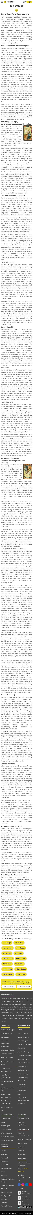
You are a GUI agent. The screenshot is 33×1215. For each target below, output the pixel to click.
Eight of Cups (20, 959)
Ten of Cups (19, 964)
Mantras (20, 1094)
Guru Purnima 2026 (7, 1137)
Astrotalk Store (23, 1033)
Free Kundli (21, 1048)
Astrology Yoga (23, 1067)
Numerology (22, 1091)
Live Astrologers (23, 1041)
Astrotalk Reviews (24, 1063)
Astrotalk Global (6, 1206)
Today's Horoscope (7, 1030)
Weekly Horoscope (7, 1050)
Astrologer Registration (22, 1123)
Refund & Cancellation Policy (24, 1134)
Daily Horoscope (6, 1033)
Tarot (3, 1122)
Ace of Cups (7, 943)
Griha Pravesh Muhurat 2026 (6, 1102)
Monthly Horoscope (7, 1054)
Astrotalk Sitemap (7, 1140)
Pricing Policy (22, 1154)
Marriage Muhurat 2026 (7, 1089)
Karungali (4, 1158)
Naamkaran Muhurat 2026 (6, 1076)
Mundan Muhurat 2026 (7, 1108)
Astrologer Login (23, 1118)
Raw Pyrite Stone (6, 1196)
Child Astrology (23, 1074)
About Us (21, 1151)
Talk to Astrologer (24, 1059)
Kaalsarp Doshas (23, 1070)
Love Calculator (6, 1133)
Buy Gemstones (6, 1168)
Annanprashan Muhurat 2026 (6, 1070)
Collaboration (5, 1118)
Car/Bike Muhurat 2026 (7, 1082)
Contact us (22, 1159)
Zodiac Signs (5, 1126)
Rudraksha (4, 1154)
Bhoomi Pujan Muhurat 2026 (6, 1095)
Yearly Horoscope (7, 1057)
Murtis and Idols (6, 1192)
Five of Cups (7, 953)
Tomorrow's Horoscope (5, 1045)
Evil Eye (3, 1151)
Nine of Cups (7, 964)
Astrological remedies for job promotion (23, 1101)
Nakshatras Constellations (22, 1085)
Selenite (3, 1176)
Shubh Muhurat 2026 (7, 1063)
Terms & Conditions (24, 1140)
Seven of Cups (8, 959)
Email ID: (25, 1178)
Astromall (21, 1030)
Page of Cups (7, 969)
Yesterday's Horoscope (5, 1038)
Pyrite (3, 1172)
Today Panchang (23, 1037)
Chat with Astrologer (25, 1056)
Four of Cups (20, 948)
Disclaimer (21, 1147)
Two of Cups (19, 943)
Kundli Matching (23, 1052)
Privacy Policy (22, 1143)
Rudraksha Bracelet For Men (7, 1180)
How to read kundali (24, 1045)
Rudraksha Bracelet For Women (7, 1187)
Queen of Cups (8, 974)
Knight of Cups (21, 969)
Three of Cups (7, 948)
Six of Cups (18, 953)
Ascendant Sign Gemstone (23, 1079)
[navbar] (2, 2)
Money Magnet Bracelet (6, 1201)
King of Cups (21, 974)
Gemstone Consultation (5, 1163)
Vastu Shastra (6, 1129)
